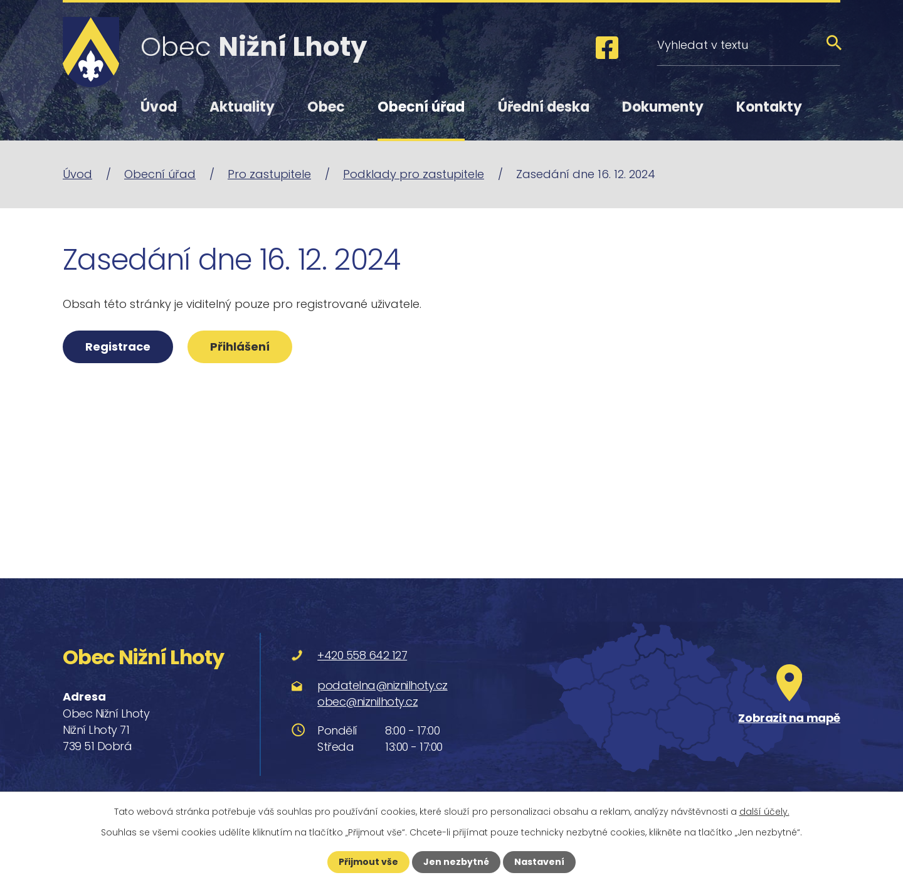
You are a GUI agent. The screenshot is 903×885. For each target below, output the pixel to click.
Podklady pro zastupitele (413, 174)
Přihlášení (240, 346)
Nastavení (539, 862)
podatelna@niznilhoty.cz (382, 685)
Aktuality (242, 107)
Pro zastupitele (269, 174)
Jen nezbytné (456, 862)
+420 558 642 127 (362, 655)
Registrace (117, 346)
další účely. (764, 811)
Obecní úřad (421, 107)
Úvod (158, 107)
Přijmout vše (368, 862)
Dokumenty (663, 107)
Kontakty (769, 107)
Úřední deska (543, 107)
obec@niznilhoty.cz (367, 701)
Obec (326, 107)
